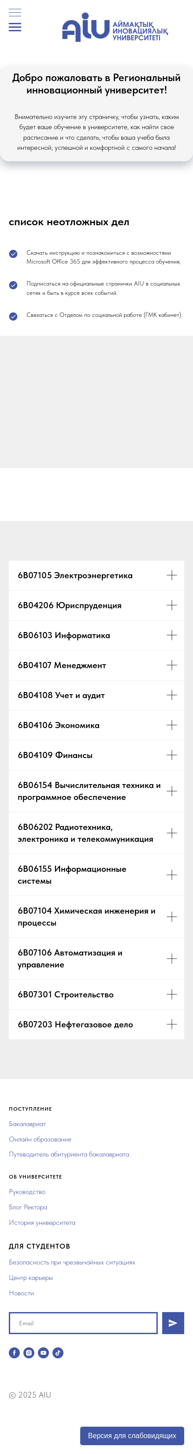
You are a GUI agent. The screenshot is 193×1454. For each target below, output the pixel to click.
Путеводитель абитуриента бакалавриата (69, 1154)
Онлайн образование (40, 1139)
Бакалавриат (27, 1123)
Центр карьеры (31, 1277)
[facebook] (14, 1352)
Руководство (27, 1191)
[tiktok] (57, 1352)
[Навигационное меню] (15, 27)
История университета (42, 1222)
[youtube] (43, 1352)
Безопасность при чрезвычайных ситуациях (72, 1262)
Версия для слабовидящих (132, 1435)
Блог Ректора (28, 1207)
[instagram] (28, 1352)
